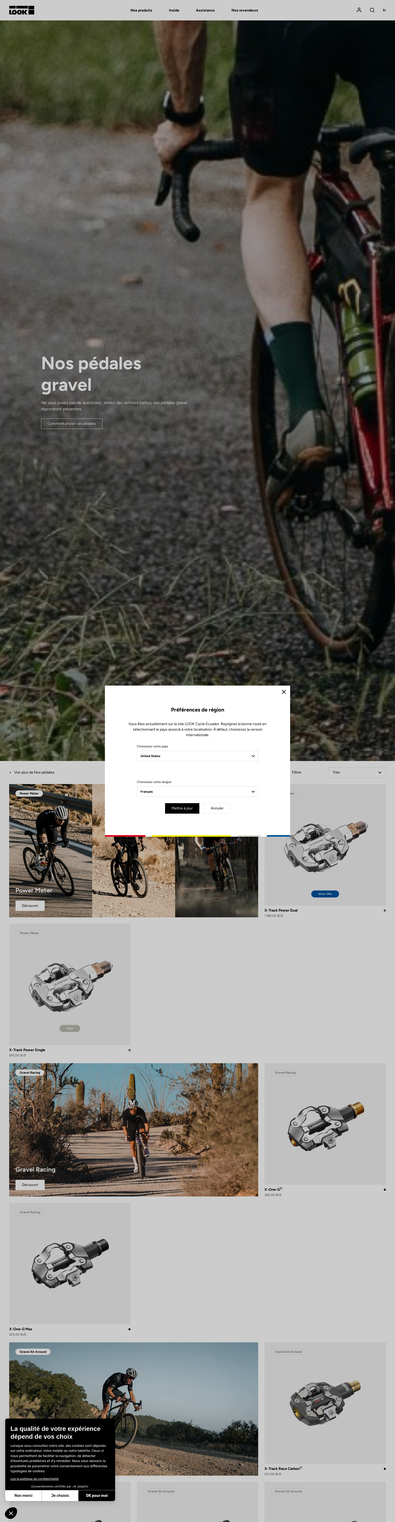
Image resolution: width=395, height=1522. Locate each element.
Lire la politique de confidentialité (34, 1479)
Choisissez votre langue (154, 782)
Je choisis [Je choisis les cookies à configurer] (60, 1495)
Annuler (217, 808)
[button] (11, 1513)
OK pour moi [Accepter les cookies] (97, 1495)
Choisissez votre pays (152, 746)
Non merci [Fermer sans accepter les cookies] (23, 1495)
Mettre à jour (182, 808)
